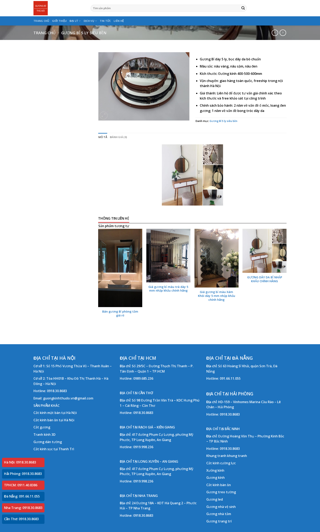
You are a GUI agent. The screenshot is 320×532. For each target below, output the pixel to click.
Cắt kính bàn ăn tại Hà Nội (53, 420)
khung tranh (237, 455)
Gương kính (215, 477)
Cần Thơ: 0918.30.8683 (21, 519)
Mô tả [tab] (102, 137)
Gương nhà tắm (218, 514)
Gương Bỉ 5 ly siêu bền (84, 32)
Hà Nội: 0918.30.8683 (20, 462)
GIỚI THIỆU (59, 21)
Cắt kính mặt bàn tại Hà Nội (55, 412)
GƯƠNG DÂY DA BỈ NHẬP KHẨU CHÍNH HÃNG (264, 279)
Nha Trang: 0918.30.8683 (23, 507)
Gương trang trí (219, 521)
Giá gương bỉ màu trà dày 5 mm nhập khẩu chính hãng (168, 289)
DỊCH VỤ (90, 21)
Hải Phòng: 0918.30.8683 (23, 473)
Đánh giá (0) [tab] (118, 137)
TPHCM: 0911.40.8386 (20, 485)
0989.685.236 (143, 378)
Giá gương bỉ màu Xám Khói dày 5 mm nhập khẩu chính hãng (216, 295)
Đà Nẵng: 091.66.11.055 (22, 496)
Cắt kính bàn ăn (218, 485)
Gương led (214, 499)
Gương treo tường (221, 492)
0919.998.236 (143, 447)
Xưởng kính (215, 470)
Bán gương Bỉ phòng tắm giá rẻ (120, 313)
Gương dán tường (47, 442)
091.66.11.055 (230, 378)
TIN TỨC (105, 21)
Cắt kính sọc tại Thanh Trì (53, 449)
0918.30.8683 (57, 391)
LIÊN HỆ (119, 21)
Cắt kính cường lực (221, 463)
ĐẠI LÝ (75, 21)
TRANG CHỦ (41, 21)
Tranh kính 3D (44, 434)
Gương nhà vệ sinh (221, 506)
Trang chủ (44, 32)
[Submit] (243, 8)
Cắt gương (41, 427)
